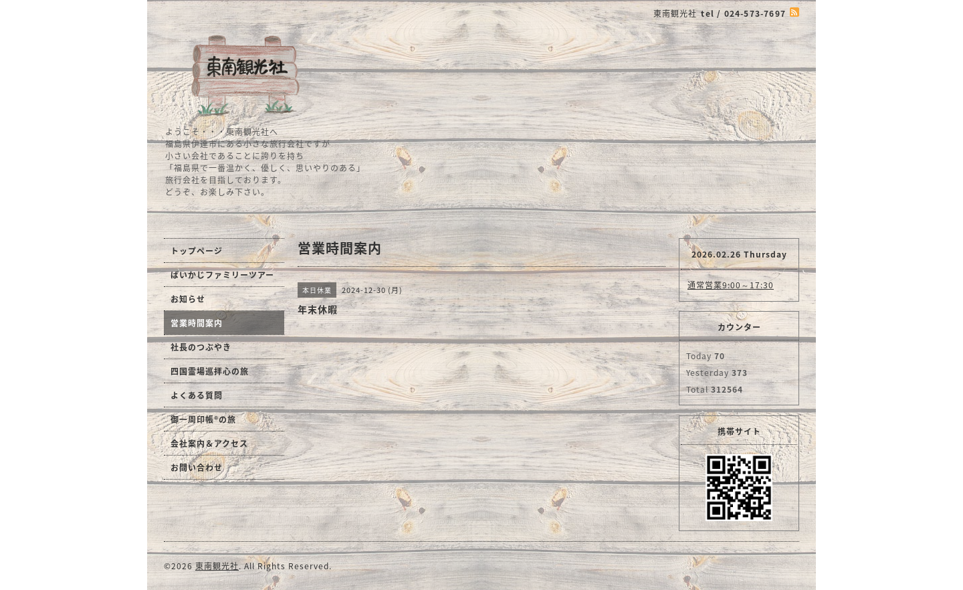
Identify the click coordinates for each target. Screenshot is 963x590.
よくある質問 (197, 395)
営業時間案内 (197, 323)
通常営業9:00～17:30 (730, 285)
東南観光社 (217, 566)
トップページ (197, 251)
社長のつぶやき (201, 347)
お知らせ (188, 299)
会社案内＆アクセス (209, 443)
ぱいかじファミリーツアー (222, 275)
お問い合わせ (197, 468)
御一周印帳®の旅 (203, 419)
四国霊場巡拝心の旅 (210, 371)
